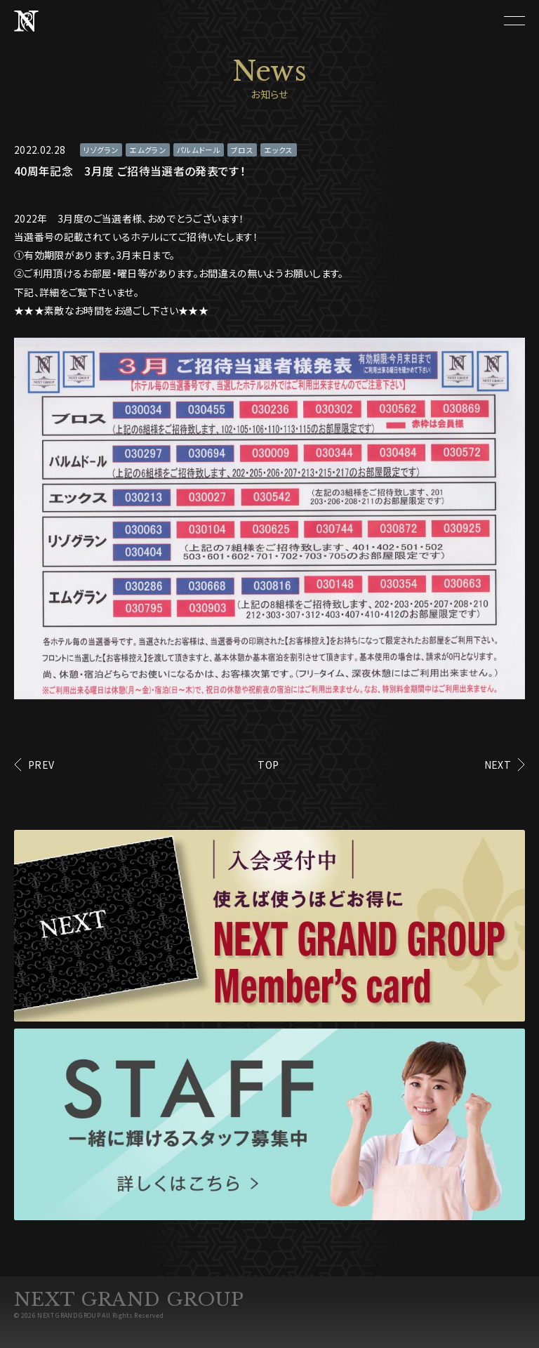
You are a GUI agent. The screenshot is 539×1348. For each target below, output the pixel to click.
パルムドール (198, 150)
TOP (268, 765)
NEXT (497, 765)
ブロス (242, 150)
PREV (41, 765)
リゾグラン (101, 150)
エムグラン (147, 150)
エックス (278, 150)
